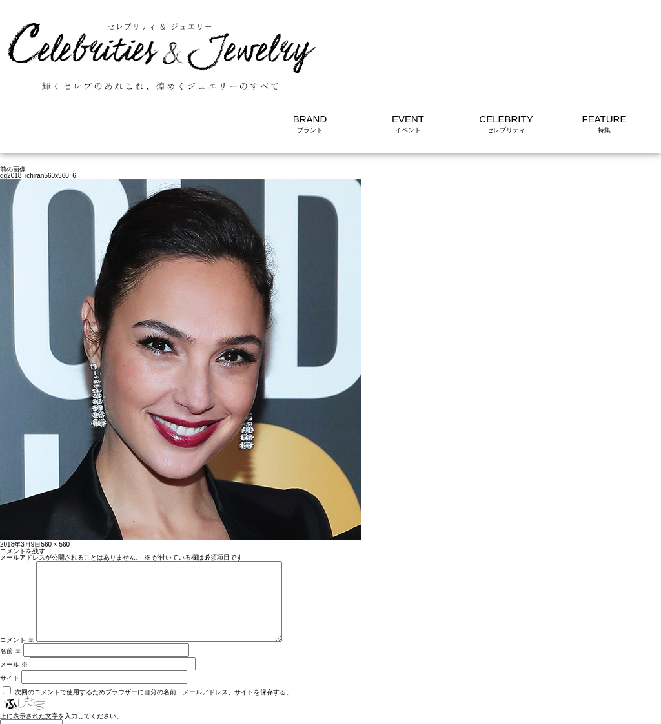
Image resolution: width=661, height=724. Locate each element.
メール (14, 601)
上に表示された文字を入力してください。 (61, 652)
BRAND (310, 40)
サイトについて (630, 707)
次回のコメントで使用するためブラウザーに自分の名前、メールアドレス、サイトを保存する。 (153, 628)
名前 (10, 587)
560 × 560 (55, 465)
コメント (17, 576)
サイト (9, 614)
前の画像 (13, 90)
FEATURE (604, 40)
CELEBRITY (506, 40)
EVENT (408, 40)
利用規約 (577, 707)
